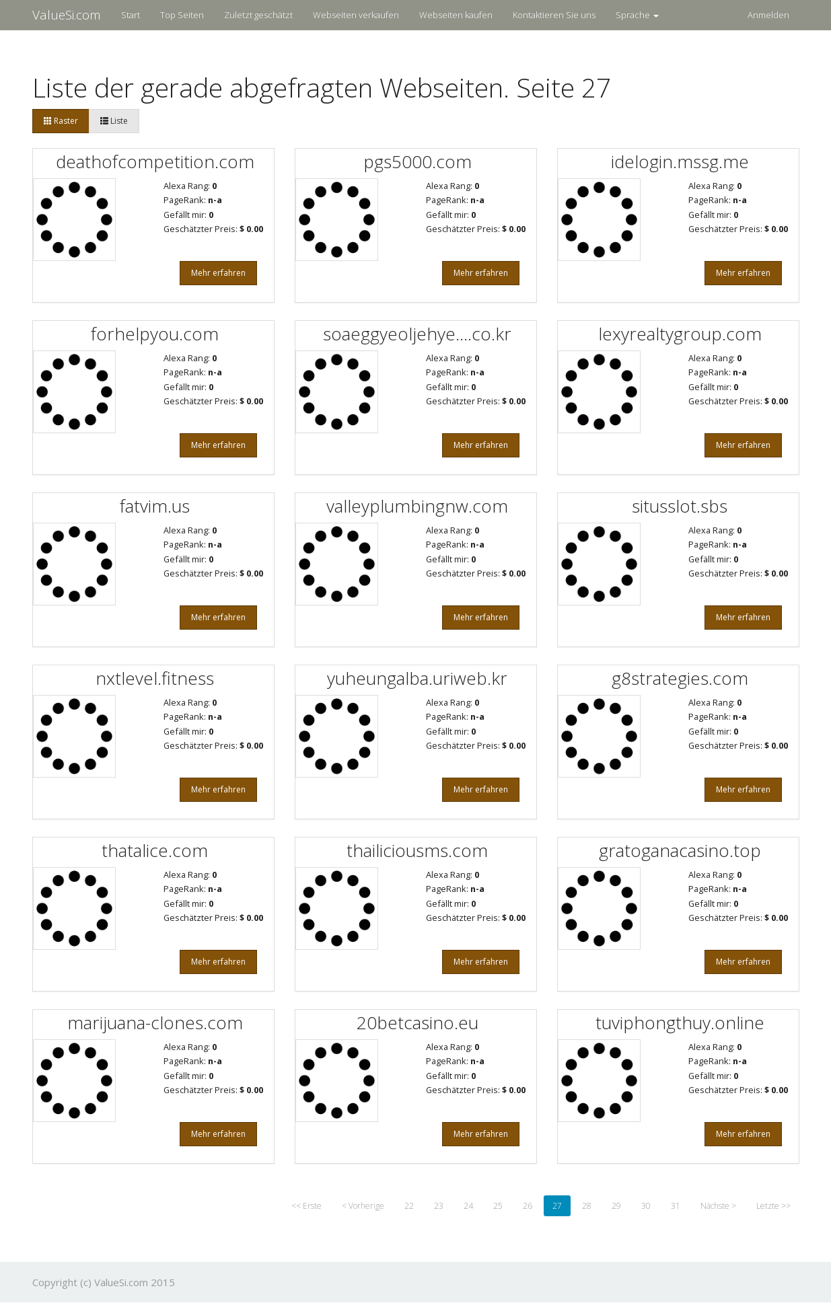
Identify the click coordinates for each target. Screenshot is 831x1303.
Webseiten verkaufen (356, 15)
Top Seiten (182, 15)
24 (468, 1206)
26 (527, 1206)
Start (130, 15)
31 (675, 1206)
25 (498, 1206)
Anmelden (768, 15)
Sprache (637, 15)
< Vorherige (363, 1206)
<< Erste (306, 1206)
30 (646, 1206)
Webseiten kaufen (456, 15)
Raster (61, 120)
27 (557, 1206)
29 (616, 1206)
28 (586, 1206)
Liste (114, 120)
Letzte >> (773, 1206)
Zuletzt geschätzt (258, 15)
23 (438, 1206)
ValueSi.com (66, 15)
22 (409, 1206)
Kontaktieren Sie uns (554, 15)
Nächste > (718, 1206)
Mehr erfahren (218, 272)
